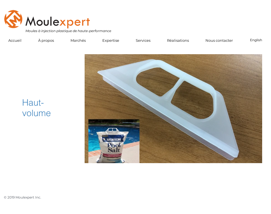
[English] (256, 40)
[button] (46, 40)
